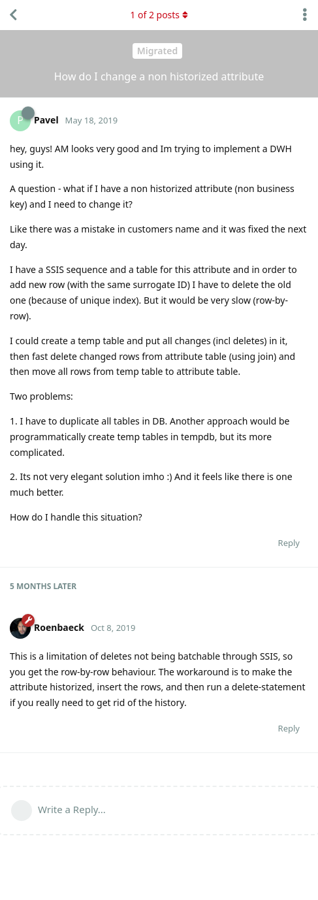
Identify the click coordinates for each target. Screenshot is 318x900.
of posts (158, 14)
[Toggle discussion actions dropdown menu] (305, 15)
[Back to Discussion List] (13, 15)
